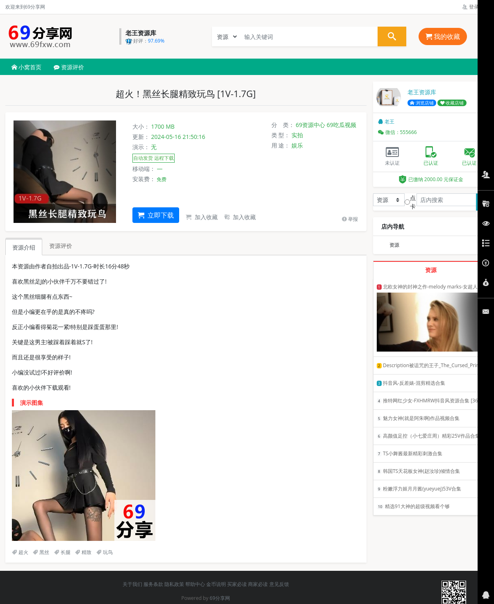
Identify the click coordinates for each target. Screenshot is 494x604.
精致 (83, 552)
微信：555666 (397, 132)
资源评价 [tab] (60, 246)
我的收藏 (443, 36)
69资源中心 (310, 125)
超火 (20, 552)
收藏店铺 (452, 103)
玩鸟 (104, 552)
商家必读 (258, 584)
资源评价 (69, 67)
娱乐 (297, 145)
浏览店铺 (422, 103)
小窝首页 (26, 67)
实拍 (297, 135)
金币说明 (216, 584)
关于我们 (132, 584)
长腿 (62, 552)
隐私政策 (174, 584)
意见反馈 (279, 584)
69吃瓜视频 (341, 125)
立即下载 (156, 215)
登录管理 (475, 6)
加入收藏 (202, 217)
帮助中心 (195, 584)
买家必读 (237, 584)
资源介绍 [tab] (23, 247)
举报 (350, 219)
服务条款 (153, 584)
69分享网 (219, 598)
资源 (394, 244)
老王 (386, 121)
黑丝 (41, 552)
